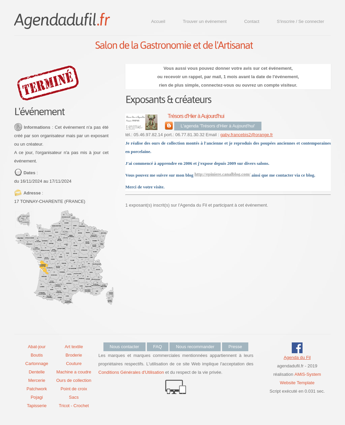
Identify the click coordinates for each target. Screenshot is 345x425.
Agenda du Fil (297, 357)
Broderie (73, 355)
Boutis (37, 355)
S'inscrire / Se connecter (300, 21)
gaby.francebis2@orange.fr (246, 134)
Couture (74, 363)
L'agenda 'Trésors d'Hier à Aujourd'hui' (218, 125)
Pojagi (37, 397)
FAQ (157, 346)
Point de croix (74, 388)
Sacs (74, 397)
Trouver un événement (204, 21)
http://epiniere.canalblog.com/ (222, 174)
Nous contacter (124, 346)
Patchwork (37, 388)
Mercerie (36, 380)
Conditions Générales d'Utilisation (131, 372)
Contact (251, 21)
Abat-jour (37, 346)
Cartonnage (36, 363)
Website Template (297, 382)
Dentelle (37, 371)
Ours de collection (73, 380)
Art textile (74, 346)
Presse (235, 346)
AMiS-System (307, 374)
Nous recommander (195, 346)
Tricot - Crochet (74, 405)
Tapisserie (37, 405)
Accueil (158, 21)
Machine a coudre (73, 371)
